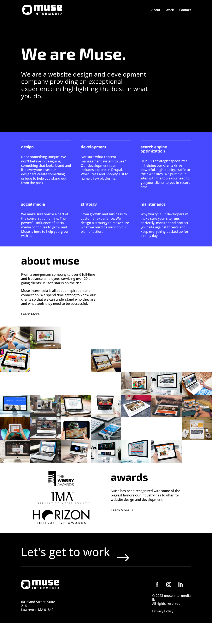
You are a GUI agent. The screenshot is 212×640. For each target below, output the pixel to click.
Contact (185, 10)
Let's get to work (86, 560)
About (155, 10)
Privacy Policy (162, 629)
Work (170, 10)
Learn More (30, 314)
